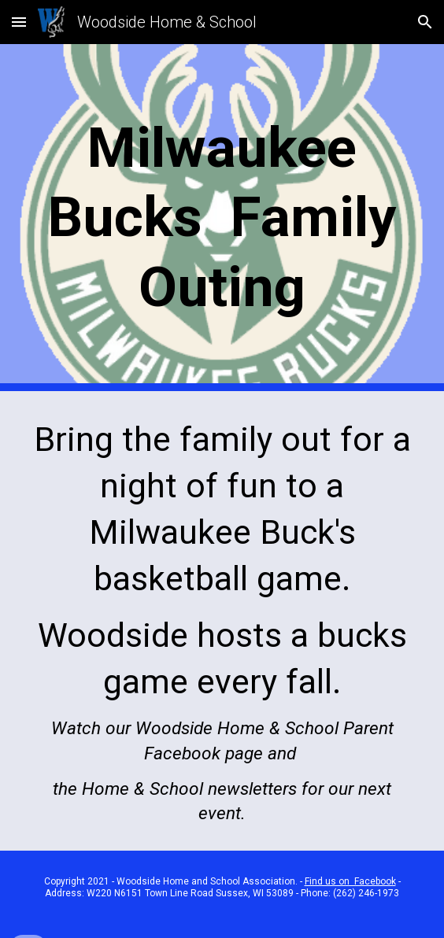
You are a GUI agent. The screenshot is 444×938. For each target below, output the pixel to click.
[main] (221, 217)
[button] (19, 21)
